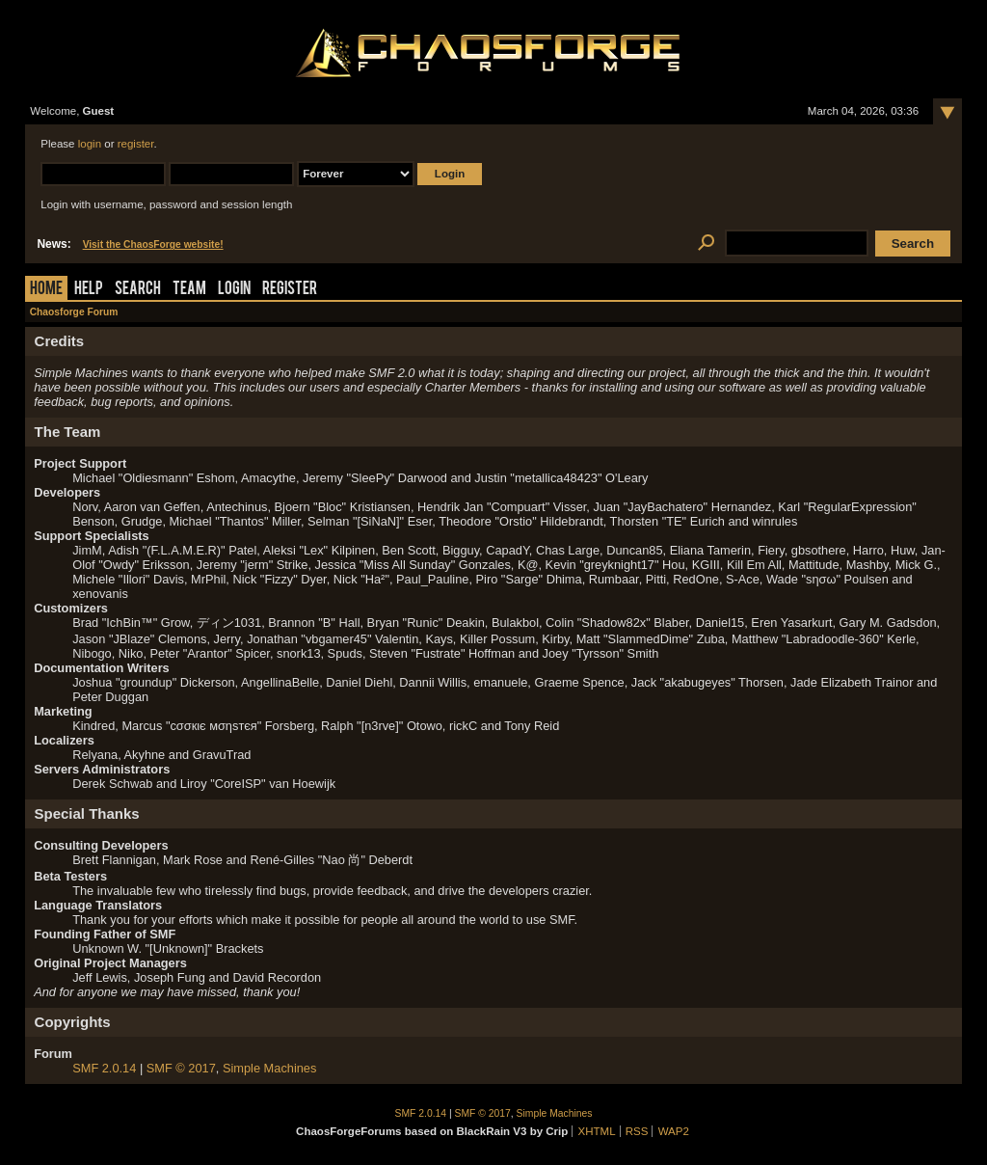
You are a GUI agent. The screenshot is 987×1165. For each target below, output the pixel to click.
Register (289, 290)
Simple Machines (269, 1068)
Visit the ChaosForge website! (153, 244)
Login (234, 290)
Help (88, 290)
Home (46, 290)
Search (138, 290)
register (136, 143)
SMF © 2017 (181, 1068)
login (89, 143)
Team (189, 290)
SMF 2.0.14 (104, 1068)
